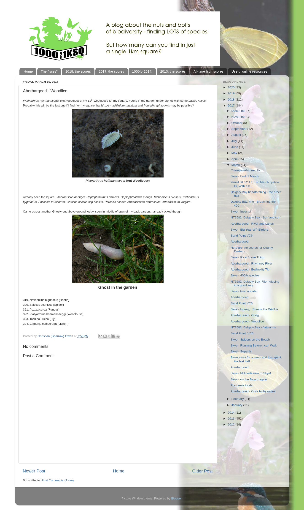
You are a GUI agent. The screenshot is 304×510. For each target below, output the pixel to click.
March (236, 165)
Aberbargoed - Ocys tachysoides (253, 391)
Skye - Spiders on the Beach (250, 339)
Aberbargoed (239, 241)
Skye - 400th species (245, 275)
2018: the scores (78, 71)
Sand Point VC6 (242, 235)
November (239, 116)
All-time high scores (208, 71)
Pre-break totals (241, 385)
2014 (231, 412)
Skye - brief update (243, 291)
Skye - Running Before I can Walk (254, 345)
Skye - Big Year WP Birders (249, 229)
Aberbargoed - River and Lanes (252, 223)
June (235, 147)
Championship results (245, 170)
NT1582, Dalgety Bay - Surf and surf (255, 217)
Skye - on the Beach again (249, 379)
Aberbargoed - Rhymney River (251, 263)
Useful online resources (249, 71)
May (234, 153)
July (234, 141)
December (239, 110)
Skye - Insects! (241, 211)
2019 (231, 93)
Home (28, 71)
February (238, 399)
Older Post (202, 471)
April (235, 159)
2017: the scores (111, 71)
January (237, 405)
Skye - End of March (244, 176)
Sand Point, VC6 (242, 333)
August (236, 134)
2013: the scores (173, 71)
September (239, 129)
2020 (231, 87)
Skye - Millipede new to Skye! (251, 373)
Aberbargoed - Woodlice (247, 321)
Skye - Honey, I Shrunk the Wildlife (254, 309)
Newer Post (34, 471)
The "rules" (49, 71)
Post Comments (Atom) (58, 480)
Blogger (176, 498)
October (237, 123)
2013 (231, 418)
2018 (231, 99)
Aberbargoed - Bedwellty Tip (250, 269)
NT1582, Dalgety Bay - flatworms (253, 327)
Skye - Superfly (241, 351)
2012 (231, 424)
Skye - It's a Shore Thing (247, 257)
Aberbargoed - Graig (245, 315)
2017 (231, 105)
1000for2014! (142, 71)
